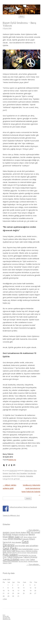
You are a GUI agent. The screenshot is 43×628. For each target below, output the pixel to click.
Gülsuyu (36, 549)
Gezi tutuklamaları (25, 549)
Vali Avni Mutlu (22, 561)
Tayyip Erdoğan (11, 559)
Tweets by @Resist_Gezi (11, 515)
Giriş (4, 615)
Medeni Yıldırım (21, 551)
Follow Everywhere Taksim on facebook (23, 507)
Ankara (15, 534)
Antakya (22, 534)
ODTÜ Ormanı (21, 552)
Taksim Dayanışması (15, 557)
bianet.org (12, 460)
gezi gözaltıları (32, 545)
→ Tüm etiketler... (33, 530)
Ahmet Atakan (20, 532)
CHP (21, 537)
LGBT (13, 551)
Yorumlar (6, 617)
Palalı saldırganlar (32, 552)
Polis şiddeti (10, 555)
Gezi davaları (16, 542)
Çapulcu (5, 563)
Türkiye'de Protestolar (10, 561)
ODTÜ (14, 552)
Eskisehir (25, 539)
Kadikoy (9, 551)
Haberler (22, 476)
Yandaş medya (33, 561)
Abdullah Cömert (9, 532)
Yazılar (6, 616)
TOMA (27, 559)
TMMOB (22, 559)
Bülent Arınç (29, 470)
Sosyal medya (23, 555)
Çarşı (9, 563)
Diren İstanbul (15, 538)
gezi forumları (20, 546)
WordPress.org (6, 619)
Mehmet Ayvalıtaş (31, 551)
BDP (26, 535)
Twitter (32, 559)
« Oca (5, 599)
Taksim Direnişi (30, 557)
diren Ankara (28, 537)
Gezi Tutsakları (21, 473)
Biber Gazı (13, 536)
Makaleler (29, 476)
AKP (28, 532)
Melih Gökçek (7, 553)
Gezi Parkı (12, 473)
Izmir (4, 551)
